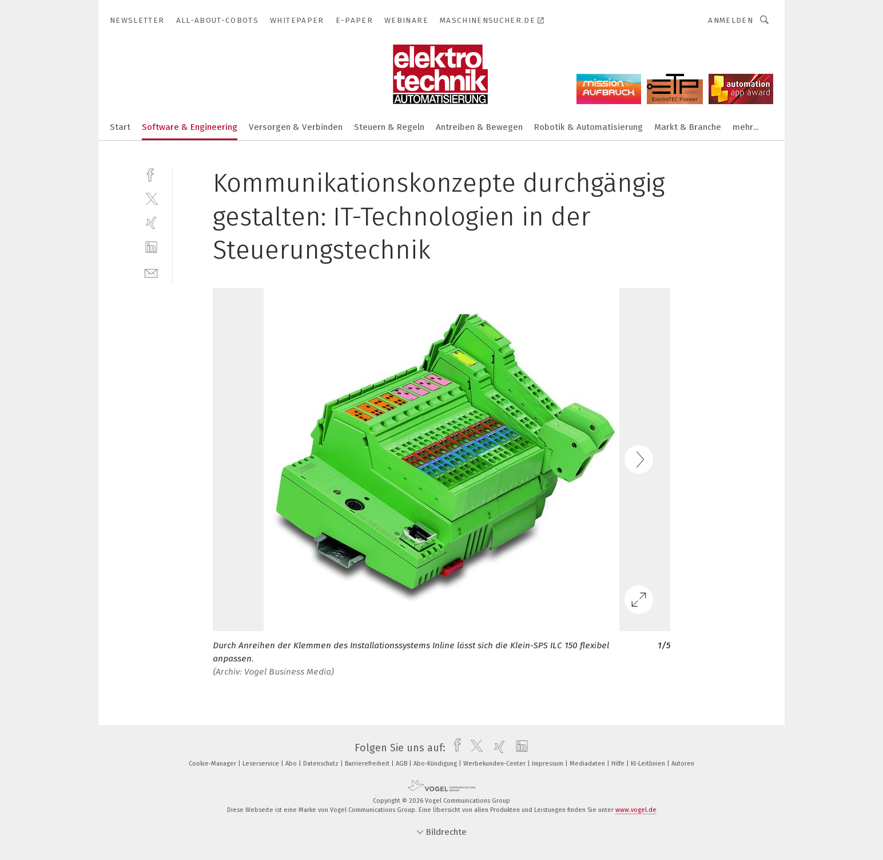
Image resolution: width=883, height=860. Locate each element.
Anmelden (730, 20)
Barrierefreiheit (368, 763)
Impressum (548, 763)
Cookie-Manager (213, 763)
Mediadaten (588, 763)
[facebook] (151, 174)
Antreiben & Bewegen (479, 127)
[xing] (151, 223)
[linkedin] (151, 247)
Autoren (682, 763)
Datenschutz (321, 763)
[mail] (151, 272)
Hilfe (618, 763)
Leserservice (261, 763)
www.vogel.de (636, 810)
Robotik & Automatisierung (588, 127)
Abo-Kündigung (436, 763)
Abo (292, 763)
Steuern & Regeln (389, 127)
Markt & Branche (687, 127)
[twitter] (151, 198)
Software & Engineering (189, 127)
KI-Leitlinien (649, 763)
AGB (402, 763)
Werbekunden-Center (495, 763)
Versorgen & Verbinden (296, 127)
